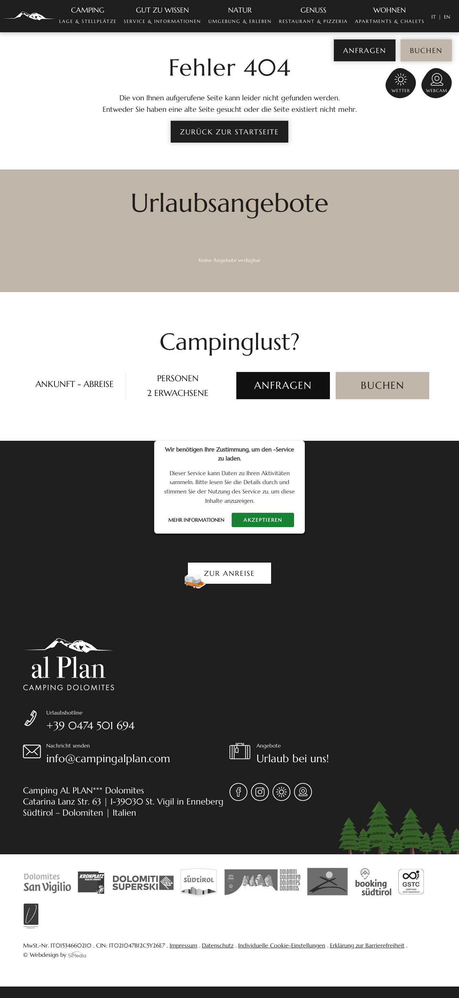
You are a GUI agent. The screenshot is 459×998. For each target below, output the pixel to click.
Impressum (183, 945)
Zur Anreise (229, 573)
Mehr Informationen (196, 520)
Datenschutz (217, 945)
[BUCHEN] (382, 385)
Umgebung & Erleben (240, 15)
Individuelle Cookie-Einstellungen (281, 945)
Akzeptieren (262, 520)
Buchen (426, 50)
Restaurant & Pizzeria (313, 15)
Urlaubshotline (138, 721)
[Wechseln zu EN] (447, 17)
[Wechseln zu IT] (436, 17)
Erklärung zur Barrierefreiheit (367, 945)
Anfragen (364, 50)
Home (29, 16)
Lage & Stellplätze (88, 15)
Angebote (346, 754)
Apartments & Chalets (390, 15)
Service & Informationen (162, 15)
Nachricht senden (138, 754)
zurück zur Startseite (229, 132)
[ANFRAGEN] (283, 385)
